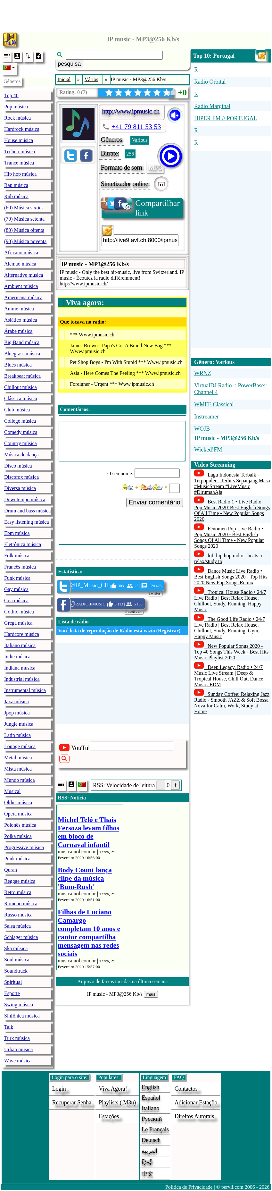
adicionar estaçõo (196, 1102)
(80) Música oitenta (24, 230)
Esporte (12, 993)
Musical (12, 791)
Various (140, 140)
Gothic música (19, 611)
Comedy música (20, 432)
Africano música (21, 252)
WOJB (202, 429)
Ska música (16, 948)
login (59, 1088)
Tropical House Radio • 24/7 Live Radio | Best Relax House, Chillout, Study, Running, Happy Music (230, 600)
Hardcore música (21, 634)
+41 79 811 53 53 (136, 126)
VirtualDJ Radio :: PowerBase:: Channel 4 (230, 388)
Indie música (17, 656)
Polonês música (20, 825)
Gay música (16, 589)
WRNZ (202, 373)
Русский (152, 1119)
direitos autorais (194, 1116)
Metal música (18, 757)
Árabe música (18, 331)
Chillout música (20, 387)
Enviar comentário (154, 502)
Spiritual (13, 982)
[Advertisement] (136, 14)
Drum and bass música (27, 510)
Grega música (18, 623)
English (150, 1087)
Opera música (18, 813)
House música (18, 140)
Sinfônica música (22, 1015)
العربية (149, 1151)
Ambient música (21, 286)
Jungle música (18, 724)
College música (20, 421)
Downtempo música (24, 499)
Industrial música (22, 679)
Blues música (18, 364)
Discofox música (21, 477)
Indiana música (19, 668)
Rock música (17, 118)
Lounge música (20, 746)
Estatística (69, 571)
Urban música (18, 1049)
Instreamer (206, 416)
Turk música (17, 1038)
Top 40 (11, 95)
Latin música (17, 735)
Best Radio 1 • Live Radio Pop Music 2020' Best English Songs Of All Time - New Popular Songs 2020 (232, 510)
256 (130, 153)
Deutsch (151, 1140)
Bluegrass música (22, 353)
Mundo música (19, 780)
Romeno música (20, 903)
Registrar (168, 630)
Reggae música (19, 881)
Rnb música (16, 196)
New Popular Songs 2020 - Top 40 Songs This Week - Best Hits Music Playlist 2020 (231, 651)
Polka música (18, 836)
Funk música (17, 578)
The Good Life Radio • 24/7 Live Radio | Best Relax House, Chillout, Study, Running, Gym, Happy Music (229, 627)
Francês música (20, 567)
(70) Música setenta (24, 219)
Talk (8, 1027)
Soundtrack (16, 971)
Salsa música (17, 926)
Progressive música (24, 847)
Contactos (186, 1088)
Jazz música (16, 701)
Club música (17, 409)
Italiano (150, 1108)
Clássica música (20, 398)
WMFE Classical (214, 404)
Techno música (19, 151)
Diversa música (20, 488)
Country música (20, 443)
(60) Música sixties (24, 207)
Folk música (16, 555)
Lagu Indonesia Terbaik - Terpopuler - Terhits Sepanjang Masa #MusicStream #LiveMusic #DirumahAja (232, 483)
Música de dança (21, 454)
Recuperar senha (71, 1102)
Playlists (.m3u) (117, 1102)
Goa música (16, 600)
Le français (155, 1129)
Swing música (18, 1004)
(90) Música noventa (25, 241)
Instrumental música (25, 690)
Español (151, 1097)
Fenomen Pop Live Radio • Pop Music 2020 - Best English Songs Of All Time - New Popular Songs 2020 (229, 537)
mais (150, 994)
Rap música (16, 185)
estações (109, 1116)
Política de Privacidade (189, 1187)
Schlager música (21, 937)
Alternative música (23, 275)
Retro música (17, 892)
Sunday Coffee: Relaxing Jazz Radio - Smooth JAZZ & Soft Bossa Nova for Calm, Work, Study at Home (231, 702)
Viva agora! (113, 1088)
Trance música (19, 162)
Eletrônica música (22, 544)
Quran (10, 870)
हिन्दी (147, 1162)
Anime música (19, 308)
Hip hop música (20, 174)
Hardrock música (21, 129)
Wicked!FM (208, 449)
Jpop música (17, 712)
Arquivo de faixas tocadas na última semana (122, 981)
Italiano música (20, 645)
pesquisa (69, 64)
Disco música (18, 466)
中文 (147, 1173)
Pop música (16, 106)
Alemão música (20, 263)
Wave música (17, 1060)
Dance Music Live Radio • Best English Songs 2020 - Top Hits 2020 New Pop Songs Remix (231, 576)
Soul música (16, 959)
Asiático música (20, 320)
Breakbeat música (22, 376)
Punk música (17, 858)
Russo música (18, 914)
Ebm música (17, 533)
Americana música (23, 297)
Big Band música (21, 342)
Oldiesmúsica (18, 802)
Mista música (18, 769)
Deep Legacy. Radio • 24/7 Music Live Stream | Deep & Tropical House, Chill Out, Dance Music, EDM (228, 675)
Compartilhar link (141, 207)
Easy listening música (26, 522)
